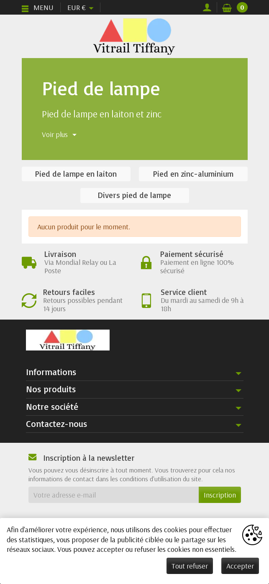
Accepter (240, 566)
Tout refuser (190, 566)
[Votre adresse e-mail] (113, 495)
